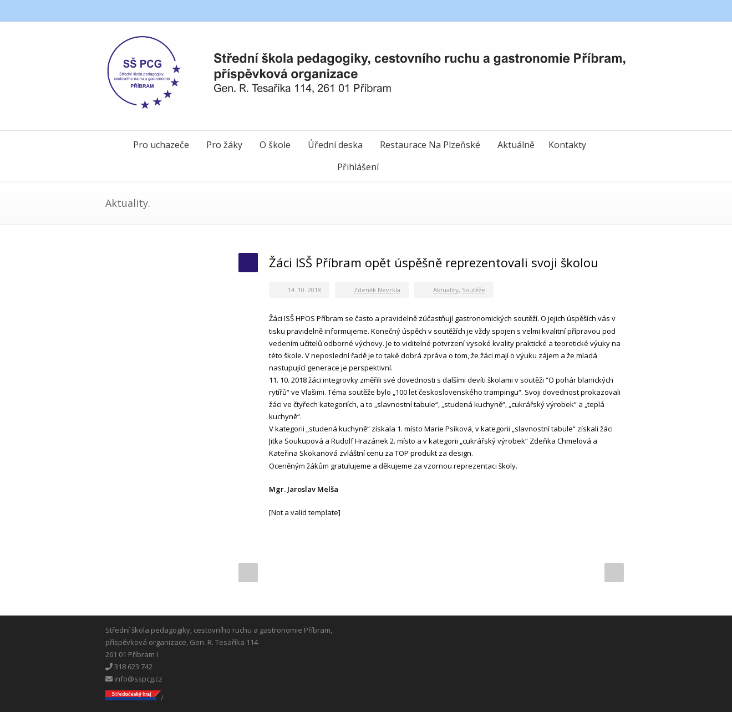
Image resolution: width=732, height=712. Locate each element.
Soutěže (473, 290)
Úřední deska (335, 145)
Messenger (593, 11)
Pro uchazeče (161, 145)
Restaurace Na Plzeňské (430, 145)
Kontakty (567, 145)
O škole (275, 145)
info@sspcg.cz (133, 679)
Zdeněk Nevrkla (377, 290)
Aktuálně (516, 145)
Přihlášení (358, 167)
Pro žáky (224, 145)
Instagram (615, 11)
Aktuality (446, 290)
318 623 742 (128, 667)
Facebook (571, 11)
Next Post (614, 572)
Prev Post (248, 572)
